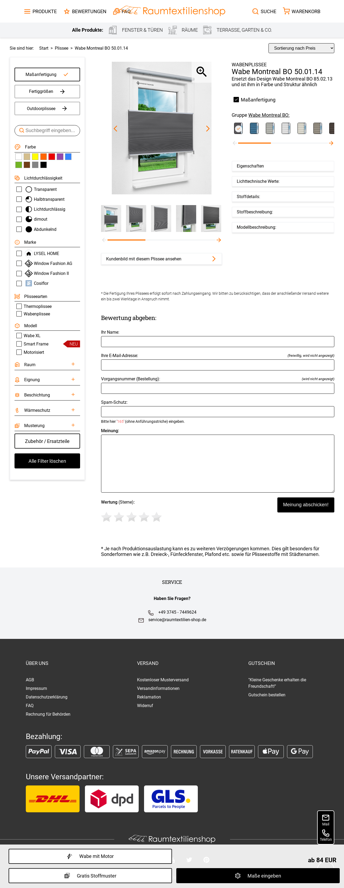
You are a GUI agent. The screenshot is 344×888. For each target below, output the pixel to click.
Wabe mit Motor (90, 856)
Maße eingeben (258, 876)
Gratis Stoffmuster (90, 876)
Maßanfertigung (41, 74)
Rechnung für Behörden (48, 714)
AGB (30, 679)
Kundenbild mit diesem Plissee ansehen (161, 259)
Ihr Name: (217, 338)
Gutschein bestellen (266, 694)
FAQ (30, 705)
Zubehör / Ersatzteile (47, 441)
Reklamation (149, 697)
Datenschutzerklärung (46, 697)
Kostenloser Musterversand (163, 679)
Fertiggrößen (47, 91)
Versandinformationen (158, 688)
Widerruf (145, 705)
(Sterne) (132, 512)
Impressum (36, 688)
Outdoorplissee (47, 108)
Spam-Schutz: (217, 412)
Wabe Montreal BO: (268, 115)
